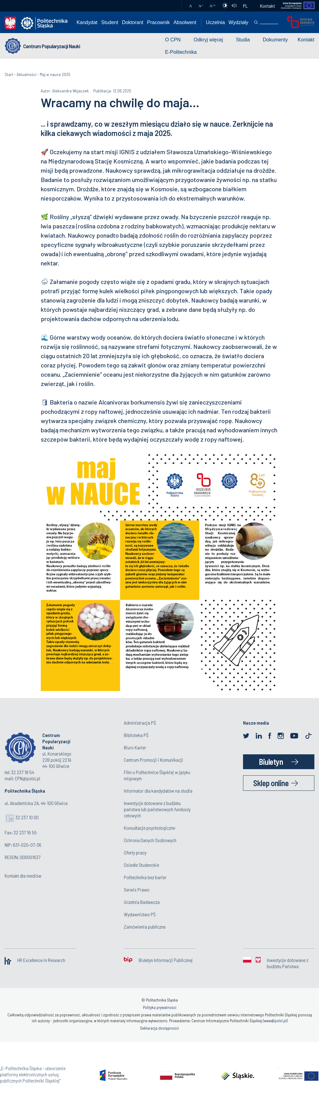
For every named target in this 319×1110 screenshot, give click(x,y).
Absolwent (185, 22)
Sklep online (270, 783)
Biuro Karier (135, 747)
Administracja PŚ (140, 723)
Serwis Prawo (136, 889)
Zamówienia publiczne (145, 927)
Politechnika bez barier (145, 877)
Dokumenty (275, 39)
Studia (243, 39)
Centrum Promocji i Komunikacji (153, 760)
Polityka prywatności (159, 1007)
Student (109, 22)
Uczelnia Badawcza (142, 902)
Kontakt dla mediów (23, 876)
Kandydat (87, 22)
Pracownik (158, 22)
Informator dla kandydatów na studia (158, 791)
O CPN (173, 39)
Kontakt (267, 6)
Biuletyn (271, 761)
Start (9, 74)
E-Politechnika (181, 52)
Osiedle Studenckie (141, 865)
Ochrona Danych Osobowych (150, 840)
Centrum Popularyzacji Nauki (51, 46)
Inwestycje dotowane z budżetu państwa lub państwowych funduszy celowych (157, 809)
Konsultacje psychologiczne (149, 828)
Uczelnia (215, 22)
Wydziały (238, 22)
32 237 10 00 (27, 817)
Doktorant (132, 22)
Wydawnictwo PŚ (140, 914)
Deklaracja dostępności (159, 1028)
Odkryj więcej (208, 39)
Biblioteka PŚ (136, 735)
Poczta (171, 5)
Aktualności (26, 74)
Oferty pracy (135, 852)
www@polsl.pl (275, 1020)
